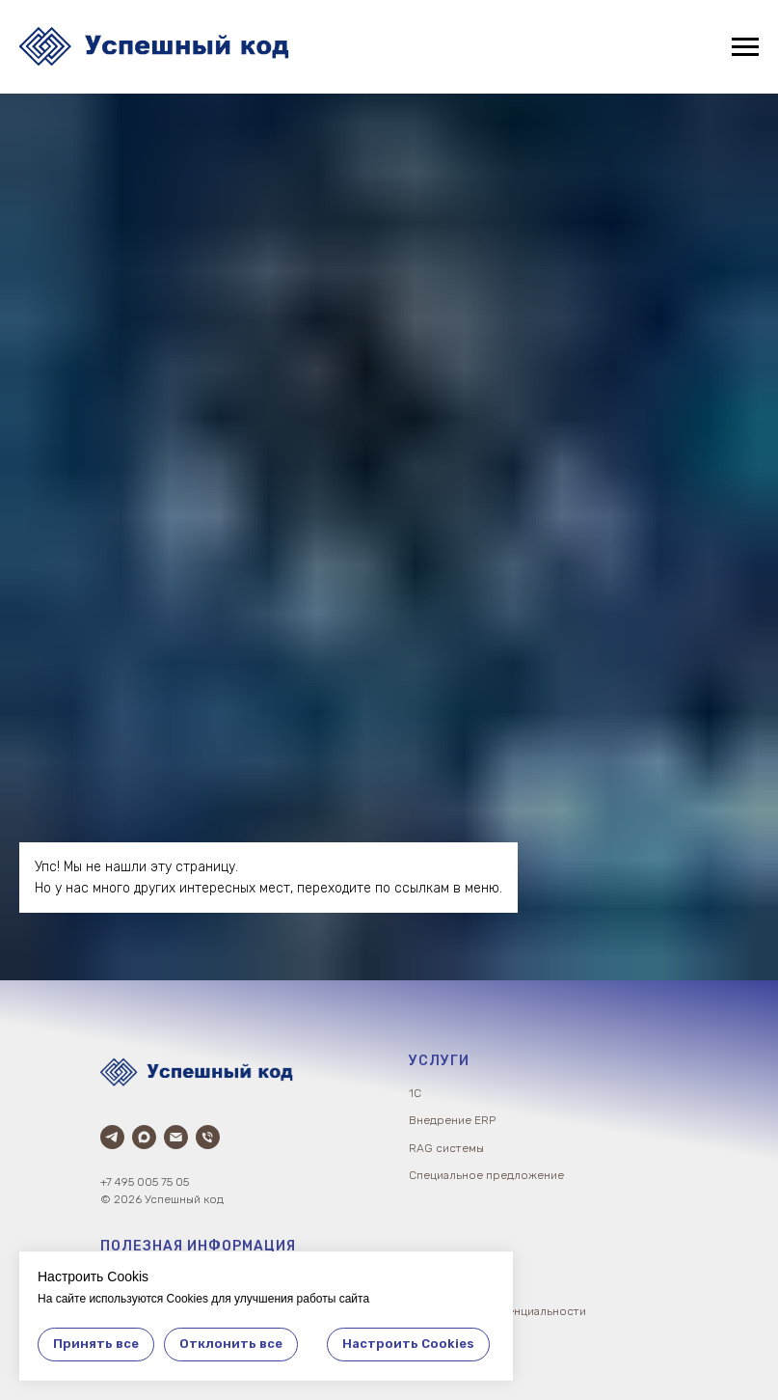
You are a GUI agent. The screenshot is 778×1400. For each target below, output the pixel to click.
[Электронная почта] (176, 1137)
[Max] (144, 1137)
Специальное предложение (486, 1175)
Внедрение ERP (452, 1120)
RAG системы (446, 1148)
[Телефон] (208, 1137)
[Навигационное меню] (745, 47)
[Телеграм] (112, 1137)
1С (415, 1093)
